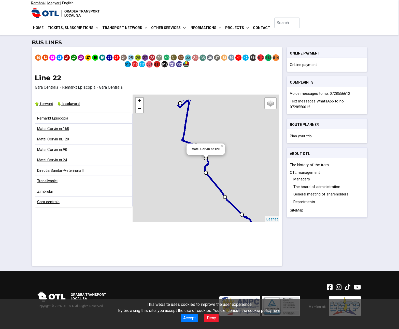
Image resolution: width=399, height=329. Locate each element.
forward (44, 104)
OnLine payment (303, 65)
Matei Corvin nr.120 (53, 140)
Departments (304, 202)
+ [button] (139, 102)
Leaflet (272, 220)
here (276, 310)
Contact (261, 28)
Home (38, 28)
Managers (301, 180)
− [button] (139, 110)
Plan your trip (301, 137)
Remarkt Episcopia (52, 119)
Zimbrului (45, 192)
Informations (203, 28)
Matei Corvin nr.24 (52, 161)
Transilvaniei (47, 181)
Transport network (122, 28)
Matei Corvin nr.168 (53, 129)
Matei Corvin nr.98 (52, 150)
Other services (166, 28)
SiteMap (296, 211)
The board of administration (316, 187)
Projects (234, 28)
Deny (211, 317)
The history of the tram (309, 166)
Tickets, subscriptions (70, 28)
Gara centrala (48, 202)
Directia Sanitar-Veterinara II (60, 171)
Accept (189, 317)
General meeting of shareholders (320, 195)
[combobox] (287, 28)
